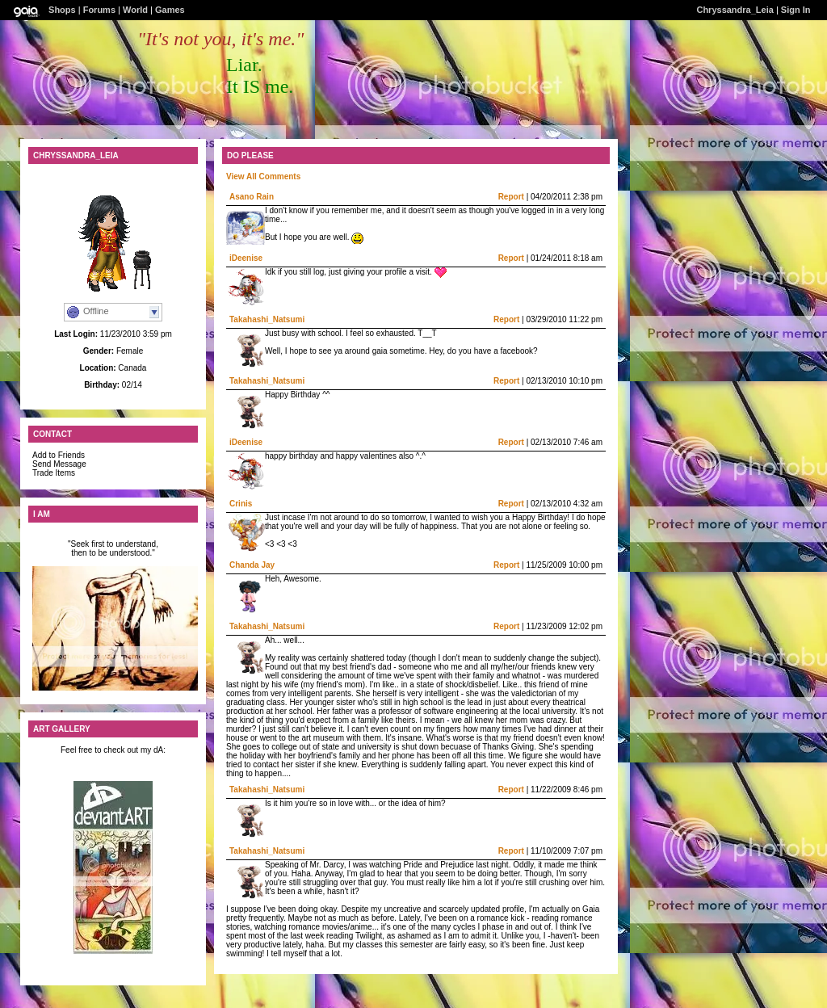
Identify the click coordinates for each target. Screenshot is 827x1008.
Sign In (796, 10)
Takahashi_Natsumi (266, 319)
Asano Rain (251, 196)
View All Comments (263, 176)
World (135, 10)
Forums (99, 10)
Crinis (240, 503)
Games (170, 10)
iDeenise (245, 258)
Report (511, 196)
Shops (62, 10)
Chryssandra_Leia (734, 10)
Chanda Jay (252, 565)
